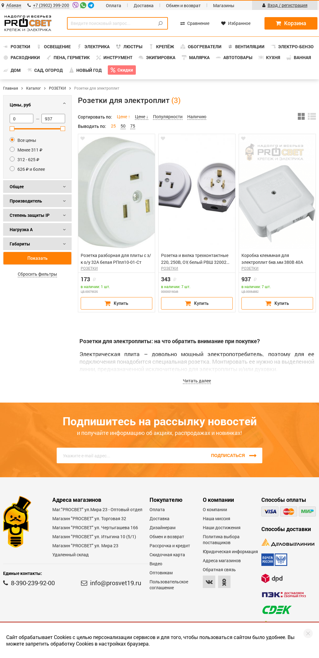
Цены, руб (20, 105)
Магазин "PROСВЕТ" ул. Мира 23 (85, 545)
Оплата (113, 5)
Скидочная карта (167, 555)
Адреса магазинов (222, 560)
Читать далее (197, 381)
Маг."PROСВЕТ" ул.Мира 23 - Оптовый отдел (97, 509)
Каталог (33, 88)
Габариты (20, 244)
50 (123, 126)
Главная (10, 88)
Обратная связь (219, 569)
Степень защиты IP (30, 215)
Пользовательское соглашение (169, 584)
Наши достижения (221, 527)
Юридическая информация (230, 551)
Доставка (144, 5)
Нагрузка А (21, 229)
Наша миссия (216, 518)
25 (113, 126)
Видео (156, 564)
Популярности (168, 116)
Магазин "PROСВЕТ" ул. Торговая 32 (89, 518)
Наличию (196, 116)
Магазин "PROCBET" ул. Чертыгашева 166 (95, 527)
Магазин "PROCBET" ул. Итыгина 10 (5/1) (94, 536)
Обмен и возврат (183, 5)
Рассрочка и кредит (170, 545)
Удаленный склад (70, 555)
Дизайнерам (162, 527)
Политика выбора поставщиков (221, 539)
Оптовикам (161, 573)
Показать (37, 258)
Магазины (223, 5)
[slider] (12, 128)
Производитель (26, 201)
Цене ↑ (123, 116)
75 (132, 126)
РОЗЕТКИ (57, 88)
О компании (215, 509)
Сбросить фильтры (37, 274)
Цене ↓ (141, 116)
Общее (17, 186)
